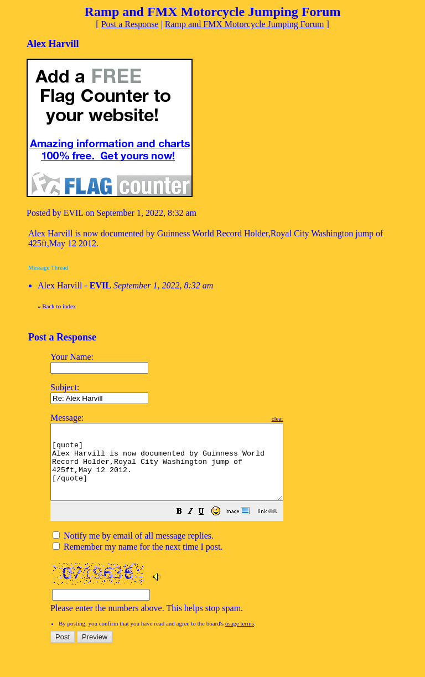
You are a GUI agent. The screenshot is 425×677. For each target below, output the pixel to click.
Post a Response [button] (130, 24)
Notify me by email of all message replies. (133, 550)
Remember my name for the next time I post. (137, 561)
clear (305, 418)
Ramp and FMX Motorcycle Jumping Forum (244, 24)
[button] (207, 527)
